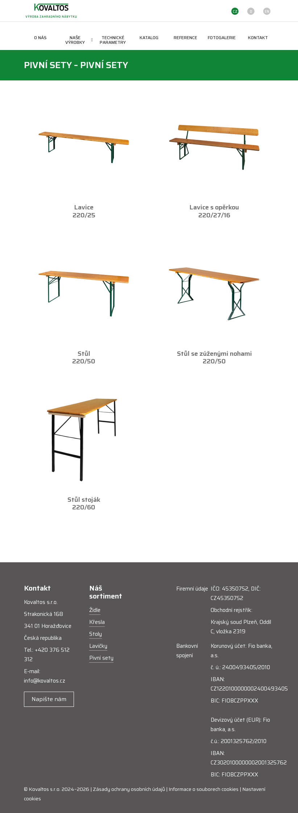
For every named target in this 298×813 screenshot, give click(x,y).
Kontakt (258, 37)
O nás (40, 37)
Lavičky (98, 646)
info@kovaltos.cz (44, 680)
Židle (94, 610)
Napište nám (49, 699)
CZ (235, 11)
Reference (185, 37)
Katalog (149, 37)
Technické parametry (113, 40)
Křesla (97, 622)
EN (267, 11)
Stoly (95, 634)
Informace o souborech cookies (204, 789)
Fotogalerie (222, 37)
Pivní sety (101, 658)
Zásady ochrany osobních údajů (129, 789)
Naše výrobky (79, 40)
